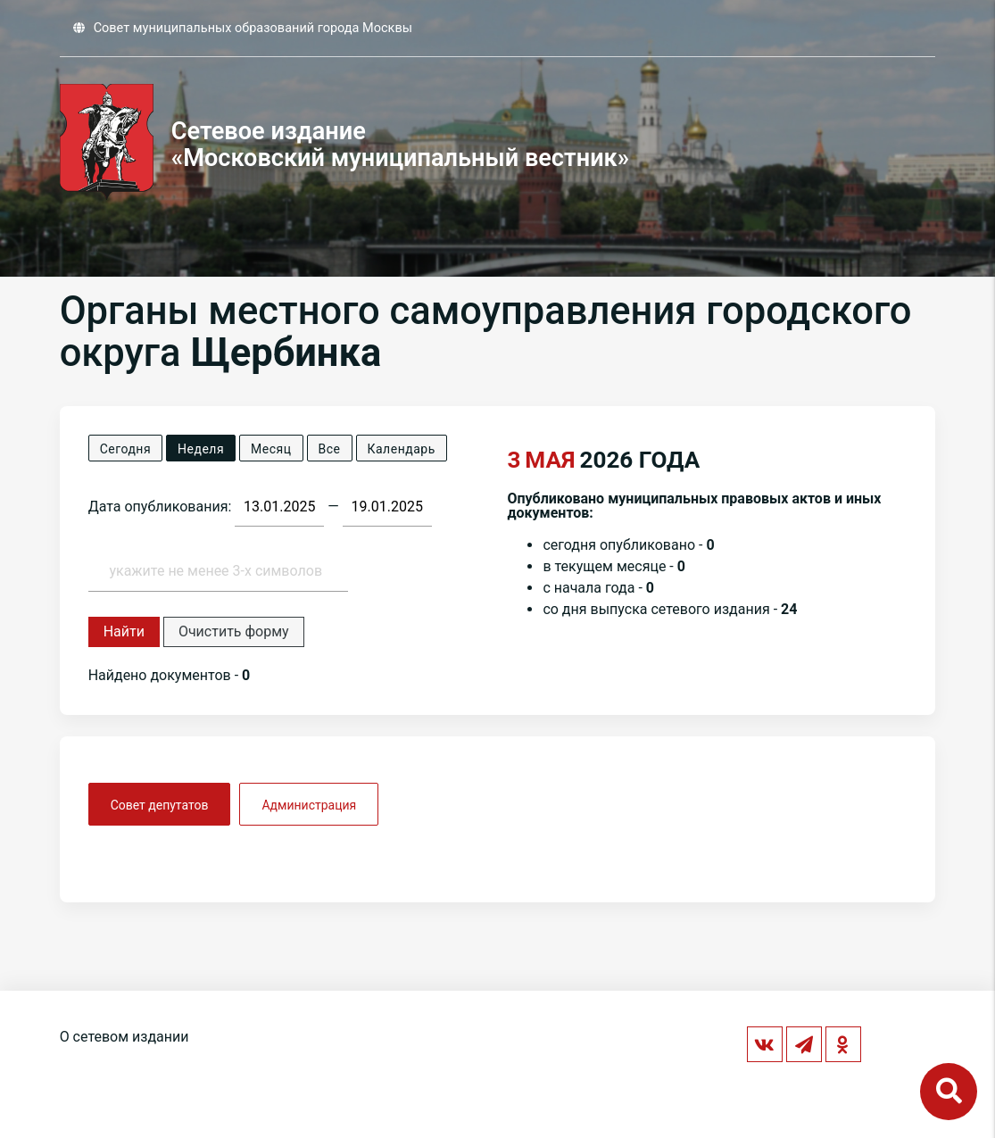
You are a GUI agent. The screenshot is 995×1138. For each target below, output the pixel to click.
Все (330, 449)
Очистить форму (233, 631)
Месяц (271, 449)
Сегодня (125, 449)
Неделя (201, 449)
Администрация (308, 805)
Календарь (401, 449)
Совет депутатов (160, 805)
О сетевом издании (124, 1036)
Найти (124, 631)
